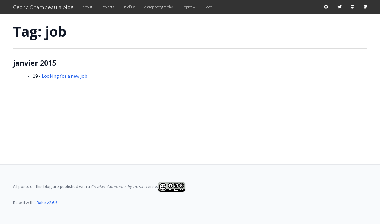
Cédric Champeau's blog (43, 7)
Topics (188, 7)
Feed (208, 7)
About (87, 7)
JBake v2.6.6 (45, 202)
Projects (108, 7)
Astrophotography (158, 7)
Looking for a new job (64, 76)
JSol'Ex (129, 7)
